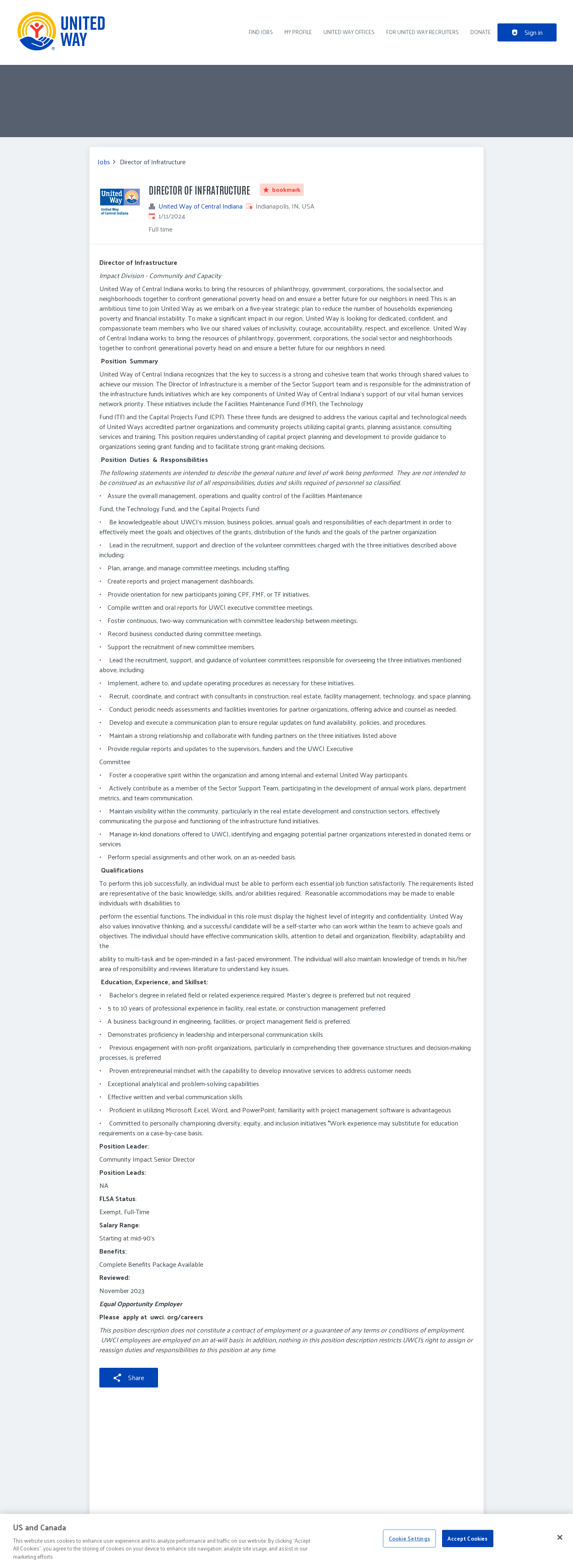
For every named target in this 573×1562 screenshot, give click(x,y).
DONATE (480, 32)
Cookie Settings (409, 1543)
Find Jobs (261, 32)
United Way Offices (349, 32)
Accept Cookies (467, 1543)
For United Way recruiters (422, 32)
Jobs (104, 162)
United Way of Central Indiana (200, 206)
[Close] (560, 1542)
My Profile (298, 32)
